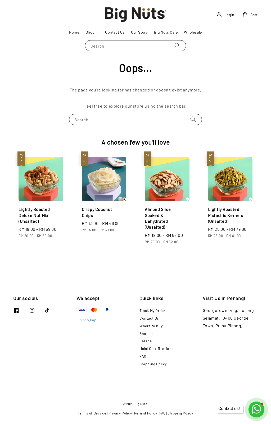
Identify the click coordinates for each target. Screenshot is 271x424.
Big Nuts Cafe (166, 32)
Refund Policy (145, 413)
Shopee (146, 333)
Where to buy (150, 326)
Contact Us (115, 32)
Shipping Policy (153, 364)
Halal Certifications (156, 348)
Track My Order (152, 310)
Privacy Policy (120, 413)
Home (74, 32)
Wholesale (193, 32)
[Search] (177, 45)
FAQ (142, 356)
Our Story (139, 32)
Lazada (145, 341)
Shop (90, 32)
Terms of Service (92, 413)
